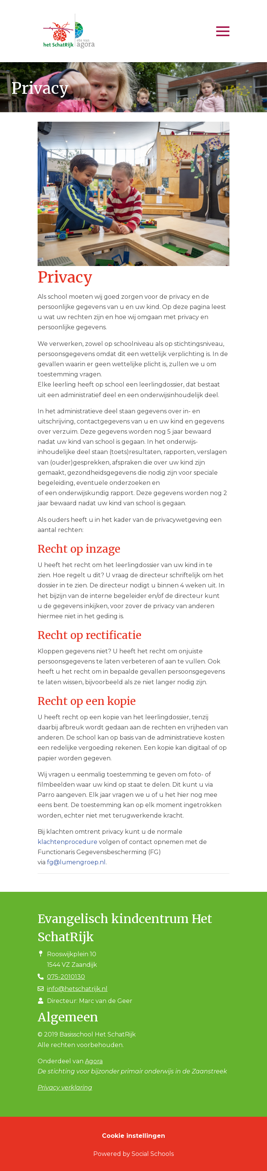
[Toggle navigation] (222, 31)
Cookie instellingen (133, 1135)
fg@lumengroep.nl (76, 862)
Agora (94, 1061)
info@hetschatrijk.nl (77, 988)
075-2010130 (66, 976)
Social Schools (153, 1153)
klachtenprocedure (67, 841)
